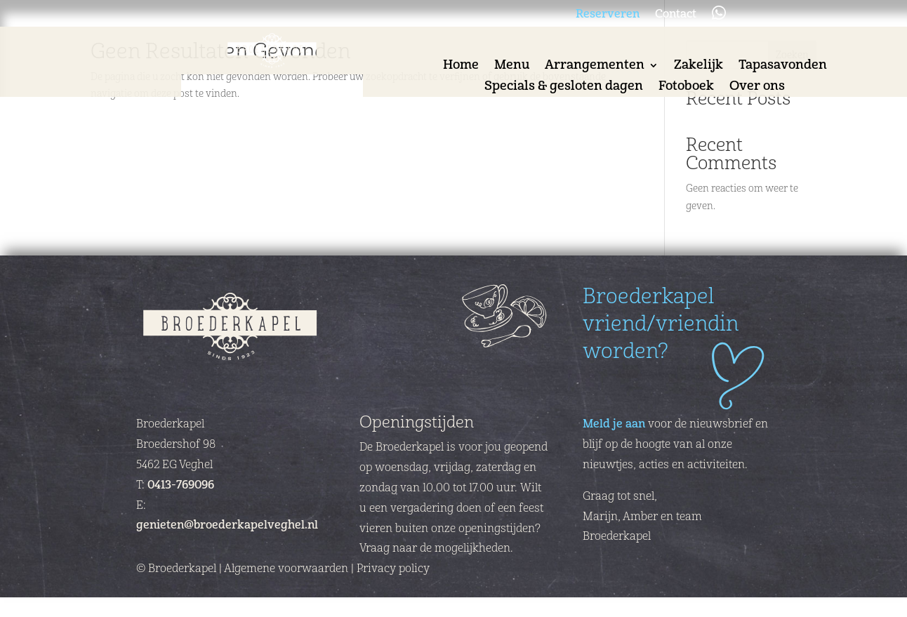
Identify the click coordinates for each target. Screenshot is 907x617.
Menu (511, 66)
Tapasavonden (783, 66)
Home (461, 66)
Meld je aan (614, 424)
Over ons (757, 87)
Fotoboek (686, 87)
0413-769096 (180, 485)
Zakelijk (698, 66)
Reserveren (608, 15)
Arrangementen (594, 66)
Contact (675, 15)
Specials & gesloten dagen (563, 87)
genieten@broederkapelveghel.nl (227, 525)
